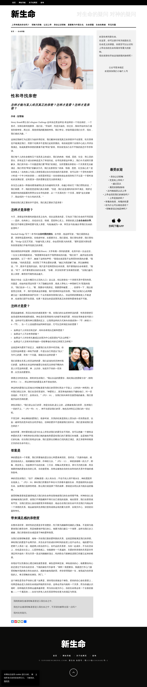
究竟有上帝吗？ (117, 180)
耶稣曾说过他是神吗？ (117, 209)
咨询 (42, 3)
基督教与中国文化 (76, 25)
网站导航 (22, 3)
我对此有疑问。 (21, 613)
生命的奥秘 (101, 25)
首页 (14, 3)
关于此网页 (33, 3)
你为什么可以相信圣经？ (117, 205)
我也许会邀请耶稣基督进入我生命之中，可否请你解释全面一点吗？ (45, 607)
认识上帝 (48, 25)
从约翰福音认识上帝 (116, 191)
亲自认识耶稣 (60, 25)
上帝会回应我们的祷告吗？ (117, 194)
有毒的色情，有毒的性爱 (117, 201)
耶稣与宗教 (37, 25)
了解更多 (30, 678)
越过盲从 (117, 184)
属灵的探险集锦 (117, 187)
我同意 (6, 681)
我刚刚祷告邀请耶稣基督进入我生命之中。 (34, 601)
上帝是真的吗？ (117, 198)
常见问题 (112, 25)
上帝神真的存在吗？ (21, 25)
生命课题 (90, 25)
